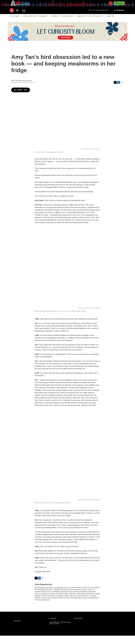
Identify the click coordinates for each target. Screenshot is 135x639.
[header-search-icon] (111, 5)
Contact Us (53, 621)
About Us (110, 19)
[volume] (17, 14)
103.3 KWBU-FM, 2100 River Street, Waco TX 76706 (60, 626)
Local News (14, 19)
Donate (121, 5)
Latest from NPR (29, 19)
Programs (42, 19)
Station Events (67, 19)
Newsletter (82, 19)
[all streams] (119, 13)
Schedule (55, 19)
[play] (11, 14)
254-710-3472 (78, 621)
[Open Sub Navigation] (20, 19)
